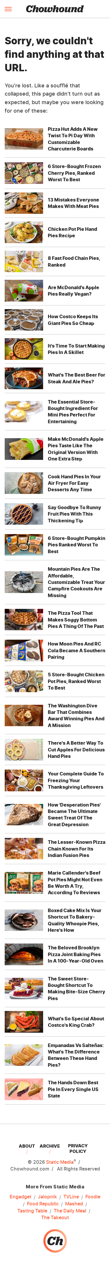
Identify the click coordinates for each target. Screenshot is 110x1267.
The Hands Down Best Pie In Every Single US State (73, 1089)
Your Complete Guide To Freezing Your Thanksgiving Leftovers (76, 780)
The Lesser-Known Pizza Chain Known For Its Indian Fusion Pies (76, 848)
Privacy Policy (78, 1148)
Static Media (60, 1162)
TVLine (71, 1197)
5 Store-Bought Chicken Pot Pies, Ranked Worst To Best (76, 681)
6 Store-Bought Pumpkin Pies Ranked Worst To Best (76, 544)
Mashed (74, 1204)
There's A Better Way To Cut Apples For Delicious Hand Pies (76, 749)
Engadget (20, 1197)
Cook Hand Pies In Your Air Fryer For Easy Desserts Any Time (74, 483)
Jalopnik (47, 1197)
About (27, 1146)
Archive (50, 1146)
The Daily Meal (70, 1211)
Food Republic (43, 1204)
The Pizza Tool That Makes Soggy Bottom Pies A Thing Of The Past (76, 619)
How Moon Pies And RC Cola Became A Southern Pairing (76, 650)
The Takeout (55, 1217)
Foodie (92, 1197)
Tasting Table (32, 1211)
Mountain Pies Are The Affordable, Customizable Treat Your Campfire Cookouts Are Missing (76, 582)
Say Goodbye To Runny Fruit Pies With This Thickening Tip (74, 514)
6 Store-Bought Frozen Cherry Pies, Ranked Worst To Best (74, 172)
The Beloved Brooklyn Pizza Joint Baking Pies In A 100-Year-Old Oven (75, 954)
